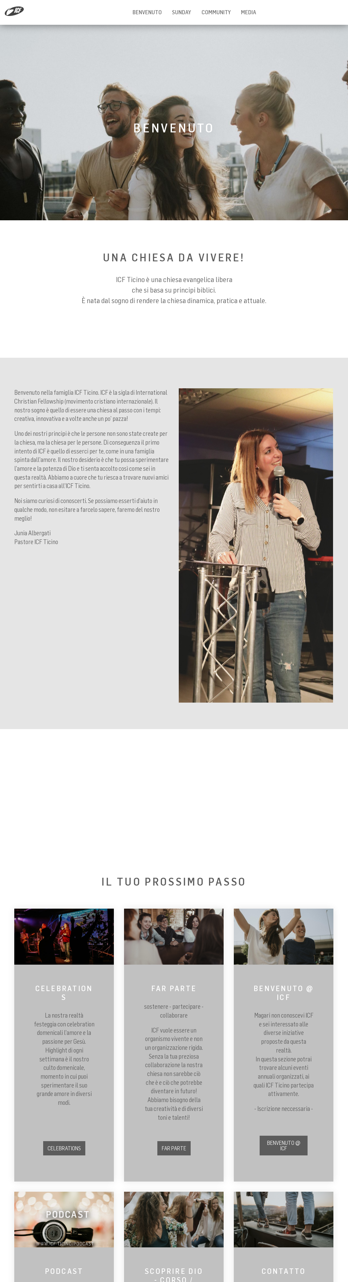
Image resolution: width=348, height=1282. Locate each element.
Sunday (181, 12)
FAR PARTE (174, 1148)
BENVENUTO (147, 12)
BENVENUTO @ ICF (283, 1145)
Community (216, 12)
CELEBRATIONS (64, 1148)
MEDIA (248, 12)
